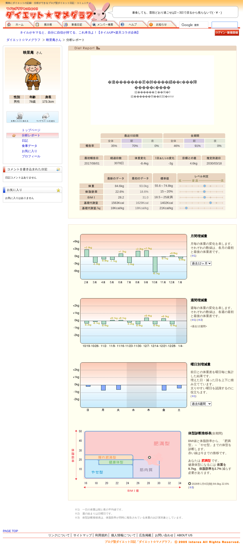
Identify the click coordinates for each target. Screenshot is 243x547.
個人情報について (123, 535)
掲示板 (48, 23)
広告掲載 (145, 535)
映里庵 (32, 52)
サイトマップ (82, 535)
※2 (200, 319)
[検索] (193, 25)
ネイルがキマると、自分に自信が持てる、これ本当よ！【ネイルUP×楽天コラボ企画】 (80, 32)
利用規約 (101, 535)
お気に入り (29, 151)
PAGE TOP (10, 531)
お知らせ (162, 23)
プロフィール (31, 156)
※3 (191, 487)
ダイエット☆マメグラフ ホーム (19, 23)
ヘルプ (133, 23)
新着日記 (76, 23)
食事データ (29, 146)
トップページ (31, 130)
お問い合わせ (164, 535)
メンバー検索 (105, 23)
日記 (25, 140)
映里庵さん (53, 40)
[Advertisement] (32, 237)
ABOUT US (184, 535)
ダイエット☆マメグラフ (23, 40)
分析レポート (31, 135)
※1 (194, 255)
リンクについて (59, 535)
